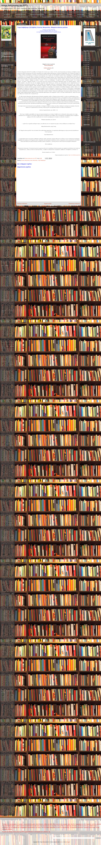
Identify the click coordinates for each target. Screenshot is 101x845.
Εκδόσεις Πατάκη (47, 68)
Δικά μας (93, 12)
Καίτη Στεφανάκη (6, 393)
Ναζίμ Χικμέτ (5, 499)
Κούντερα (6, 413)
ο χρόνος (12, 535)
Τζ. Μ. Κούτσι (3, 666)
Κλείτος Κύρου (6, 407)
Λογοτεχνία (5, 436)
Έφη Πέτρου (10, 327)
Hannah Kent (4, 769)
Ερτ (3, 309)
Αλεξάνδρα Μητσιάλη (6, 121)
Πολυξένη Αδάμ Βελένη (7, 587)
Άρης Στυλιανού (6, 161)
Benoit (8, 747)
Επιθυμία (12, 299)
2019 (86, 66)
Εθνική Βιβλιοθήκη (4, 271)
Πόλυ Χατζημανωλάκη (10, 586)
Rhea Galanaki (9, 798)
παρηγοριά (3, 569)
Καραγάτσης (10, 397)
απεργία (2, 157)
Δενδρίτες (12, 244)
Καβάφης (2, 391)
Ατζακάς (2, 170)
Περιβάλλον (4, 578)
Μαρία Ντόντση (9, 458)
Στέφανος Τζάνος (4, 640)
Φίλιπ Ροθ (10, 700)
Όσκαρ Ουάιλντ (5, 549)
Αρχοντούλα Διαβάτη (5, 168)
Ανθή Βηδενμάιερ (10, 140)
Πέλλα (5, 575)
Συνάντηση (34, 17)
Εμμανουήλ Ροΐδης (9, 296)
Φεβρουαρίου (89, 109)
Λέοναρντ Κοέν (9, 430)
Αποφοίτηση (24, 12)
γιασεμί (12, 212)
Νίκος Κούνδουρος (9, 509)
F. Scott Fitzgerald (4, 762)
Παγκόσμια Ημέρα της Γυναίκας (8, 553)
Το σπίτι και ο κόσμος (10, 682)
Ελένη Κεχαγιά (11, 285)
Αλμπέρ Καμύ (10, 127)
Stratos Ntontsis (4, 805)
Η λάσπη (9, 344)
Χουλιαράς (3, 719)
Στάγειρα (7, 632)
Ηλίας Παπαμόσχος (8, 358)
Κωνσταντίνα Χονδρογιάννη (7, 419)
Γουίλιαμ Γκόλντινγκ (4, 237)
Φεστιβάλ (3, 696)
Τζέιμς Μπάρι (11, 668)
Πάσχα (8, 571)
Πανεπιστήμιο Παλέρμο (5, 558)
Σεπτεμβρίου (89, 75)
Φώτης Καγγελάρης (9, 705)
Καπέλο (4, 397)
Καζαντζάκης (9, 391)
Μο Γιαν (11, 478)
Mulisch (4, 787)
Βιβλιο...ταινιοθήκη (5, 181)
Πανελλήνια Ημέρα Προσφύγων (6, 557)
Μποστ (2, 495)
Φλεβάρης (3, 702)
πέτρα (12, 579)
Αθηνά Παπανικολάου (7, 116)
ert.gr (86, 147)
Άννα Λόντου (3, 143)
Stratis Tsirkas (9, 804)
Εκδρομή (10, 279)
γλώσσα (2, 236)
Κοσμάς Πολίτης (4, 412)
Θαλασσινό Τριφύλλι (8, 365)
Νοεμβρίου (88, 71)
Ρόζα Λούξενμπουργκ (5, 610)
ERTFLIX (6, 761)
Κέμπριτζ (9, 401)
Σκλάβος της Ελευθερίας (6, 625)
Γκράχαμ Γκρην (6, 234)
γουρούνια (12, 237)
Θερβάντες (10, 376)
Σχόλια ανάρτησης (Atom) (51, 207)
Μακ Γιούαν (9, 444)
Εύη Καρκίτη (9, 320)
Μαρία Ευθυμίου (9, 455)
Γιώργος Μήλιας (11, 222)
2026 (86, 53)
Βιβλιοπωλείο (3, 186)
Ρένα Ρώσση (9, 606)
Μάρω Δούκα (11, 467)
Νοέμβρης (12, 514)
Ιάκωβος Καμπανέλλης (5, 379)
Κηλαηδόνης (3, 406)
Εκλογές (12, 284)
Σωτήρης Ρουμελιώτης (7, 647)
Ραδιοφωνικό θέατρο (5, 604)
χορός (10, 717)
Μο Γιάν (2, 479)
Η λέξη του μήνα (80, 14)
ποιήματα (7, 583)
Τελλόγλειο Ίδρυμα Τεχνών (6, 660)
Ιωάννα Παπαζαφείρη (7, 386)
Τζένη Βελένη (5, 669)
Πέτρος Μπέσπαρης (6, 580)
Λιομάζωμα (8, 434)
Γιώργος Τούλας (4, 228)
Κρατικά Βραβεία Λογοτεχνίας (6, 414)
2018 (86, 68)
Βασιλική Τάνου (11, 177)
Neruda (8, 787)
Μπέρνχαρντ (3, 492)
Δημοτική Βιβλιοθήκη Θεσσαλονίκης (7, 252)
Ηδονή (7, 356)
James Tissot (5, 775)
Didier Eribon (6, 755)
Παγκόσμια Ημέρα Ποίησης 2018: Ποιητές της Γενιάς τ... (90, 101)
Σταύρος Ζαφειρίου (4, 634)
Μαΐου (87, 81)
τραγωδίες (4, 687)
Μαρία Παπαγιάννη (5, 459)
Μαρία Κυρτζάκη (4, 456)
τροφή (8, 687)
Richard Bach (4, 799)
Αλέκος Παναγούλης (10, 119)
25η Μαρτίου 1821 (7, 104)
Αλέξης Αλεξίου (4, 125)
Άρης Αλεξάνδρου (11, 160)
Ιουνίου (88, 79)
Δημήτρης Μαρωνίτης (10, 247)
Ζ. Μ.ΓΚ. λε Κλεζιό (9, 328)
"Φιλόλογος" (3, 103)
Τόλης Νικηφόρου (10, 684)
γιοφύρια (3, 215)
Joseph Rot (3, 777)
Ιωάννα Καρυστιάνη (10, 385)
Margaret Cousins (4, 783)
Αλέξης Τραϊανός (11, 126)
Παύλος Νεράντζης (10, 573)
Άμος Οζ (10, 128)
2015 (86, 117)
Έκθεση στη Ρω (10, 283)
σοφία (3, 628)
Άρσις (11, 163)
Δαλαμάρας (3, 241)
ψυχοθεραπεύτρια (6, 740)
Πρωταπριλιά (3, 597)
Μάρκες (4, 466)
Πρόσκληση (3, 596)
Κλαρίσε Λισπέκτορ (10, 406)
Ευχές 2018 (8, 325)
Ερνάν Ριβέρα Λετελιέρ (10, 305)
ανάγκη (2, 129)
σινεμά (8, 621)
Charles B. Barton (6, 751)
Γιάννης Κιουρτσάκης (10, 206)
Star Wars (7, 803)
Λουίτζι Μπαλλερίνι (9, 437)
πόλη (11, 584)
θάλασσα (12, 364)
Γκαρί (2, 233)
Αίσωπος (12, 117)
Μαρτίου (88, 85)
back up (12, 745)
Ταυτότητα (79, 17)
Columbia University (6, 753)
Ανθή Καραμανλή (6, 141)
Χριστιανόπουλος (11, 724)
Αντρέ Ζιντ (3, 149)
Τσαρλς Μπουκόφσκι (10, 688)
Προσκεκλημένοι (7, 17)
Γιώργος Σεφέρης (10, 226)
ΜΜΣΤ (7, 478)
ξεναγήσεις (3, 524)
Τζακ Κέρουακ (5, 667)
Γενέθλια (12, 198)
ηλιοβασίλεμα (4, 361)
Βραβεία (10, 193)
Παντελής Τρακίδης (7, 561)
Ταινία (7, 653)
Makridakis (10, 782)
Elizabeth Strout (9, 758)
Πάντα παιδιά (92, 14)
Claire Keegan (11, 752)
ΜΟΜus (12, 479)
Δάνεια (12, 241)
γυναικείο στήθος (5, 240)
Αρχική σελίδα (47, 203)
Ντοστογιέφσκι (9, 522)
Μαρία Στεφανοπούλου (5, 462)
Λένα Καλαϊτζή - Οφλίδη (7, 429)
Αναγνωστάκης (3, 132)
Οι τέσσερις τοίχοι (5, 542)
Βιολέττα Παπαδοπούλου (7, 188)
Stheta (4, 804)
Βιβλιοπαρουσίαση (4, 184)
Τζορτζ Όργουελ (9, 670)
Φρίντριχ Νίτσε (9, 704)
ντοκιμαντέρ (3, 522)
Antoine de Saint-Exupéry (6, 744)
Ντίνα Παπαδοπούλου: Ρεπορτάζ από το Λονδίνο (91, 96)
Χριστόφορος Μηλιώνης (9, 731)
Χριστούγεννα (4, 730)
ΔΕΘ (11, 243)
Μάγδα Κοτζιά (3, 441)
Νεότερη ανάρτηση (22, 203)
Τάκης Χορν (12, 654)
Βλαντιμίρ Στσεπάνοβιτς (6, 191)
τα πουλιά (6, 649)
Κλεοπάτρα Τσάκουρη (8, 409)
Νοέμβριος (4, 515)
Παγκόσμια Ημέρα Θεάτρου (9, 550)
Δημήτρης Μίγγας (6, 248)
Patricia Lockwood (10, 795)
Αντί (2, 146)
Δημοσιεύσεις (46, 12)
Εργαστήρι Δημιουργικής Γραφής (37, 14)
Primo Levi (4, 796)
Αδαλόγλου (10, 113)
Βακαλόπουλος (5, 172)
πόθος (2, 583)
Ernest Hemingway (5, 759)
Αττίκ (7, 170)
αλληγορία (4, 127)
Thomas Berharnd (9, 806)
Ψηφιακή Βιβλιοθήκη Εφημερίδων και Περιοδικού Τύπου (7, 737)
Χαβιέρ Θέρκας (9, 709)
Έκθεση (2, 281)
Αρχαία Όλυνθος (4, 164)
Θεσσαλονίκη (3, 377)
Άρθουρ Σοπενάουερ (10, 162)
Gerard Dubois (4, 767)
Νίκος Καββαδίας (11, 507)
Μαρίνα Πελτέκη (6, 464)
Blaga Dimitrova (9, 748)
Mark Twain (12, 783)
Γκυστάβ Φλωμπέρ (8, 235)
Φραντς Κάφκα (5, 703)
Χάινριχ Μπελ (3, 710)
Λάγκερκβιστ (3, 428)
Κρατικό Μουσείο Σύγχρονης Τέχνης (7, 415)
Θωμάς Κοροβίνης (10, 377)
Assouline (7, 745)
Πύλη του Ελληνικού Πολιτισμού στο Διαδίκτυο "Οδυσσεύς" (7, 602)
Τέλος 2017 (10, 661)
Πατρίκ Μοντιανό (6, 572)
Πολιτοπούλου (3, 585)
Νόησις (9, 515)
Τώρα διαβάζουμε (90, 17)
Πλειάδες (10, 582)
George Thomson (9, 766)
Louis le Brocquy (5, 781)
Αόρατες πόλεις (9, 153)
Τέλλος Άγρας (3, 661)
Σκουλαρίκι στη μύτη (5, 626)
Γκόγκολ (12, 233)
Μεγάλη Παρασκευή (10, 470)
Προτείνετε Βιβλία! (5, 59)
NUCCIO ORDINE (7, 788)
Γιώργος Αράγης (9, 215)
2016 (86, 115)
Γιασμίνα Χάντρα (6, 213)
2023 (86, 58)
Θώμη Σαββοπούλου (7, 378)
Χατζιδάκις (8, 716)
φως (2, 705)
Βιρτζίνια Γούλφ (9, 190)
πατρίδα (12, 571)
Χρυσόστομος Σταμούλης (6, 733)
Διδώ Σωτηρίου (9, 259)
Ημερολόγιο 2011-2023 (9, 362)
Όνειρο (2, 546)
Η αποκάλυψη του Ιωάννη (7, 341)
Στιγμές (10, 640)
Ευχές (2, 325)
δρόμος (4, 269)
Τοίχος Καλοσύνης (6, 683)
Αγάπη (2, 110)
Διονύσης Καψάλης (6, 268)
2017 (86, 113)
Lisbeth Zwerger (9, 780)
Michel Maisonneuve (6, 784)
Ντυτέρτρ (2, 523)
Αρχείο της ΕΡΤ (6, 167)
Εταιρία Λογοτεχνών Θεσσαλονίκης (7, 316)
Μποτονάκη (9, 495)
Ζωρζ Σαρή (6, 339)
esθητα (11, 761)
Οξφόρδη (4, 547)
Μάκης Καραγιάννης (5, 448)
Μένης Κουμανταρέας (5, 472)
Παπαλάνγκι (3, 565)
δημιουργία (3, 250)
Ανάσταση (3, 135)
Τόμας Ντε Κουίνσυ (10, 685)
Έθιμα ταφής (9, 270)
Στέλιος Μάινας (9, 636)
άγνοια (10, 111)
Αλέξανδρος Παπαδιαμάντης (6, 124)
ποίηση (12, 583)
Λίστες (6, 435)
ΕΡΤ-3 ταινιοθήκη (9, 310)
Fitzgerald (10, 762)
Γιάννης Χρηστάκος (5, 212)
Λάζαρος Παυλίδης (10, 428)
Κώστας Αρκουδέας (5, 422)
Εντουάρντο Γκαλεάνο (6, 298)
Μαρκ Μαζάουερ (11, 465)
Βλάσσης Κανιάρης (5, 192)
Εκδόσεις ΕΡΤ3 (4, 279)
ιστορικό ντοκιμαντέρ (8, 383)
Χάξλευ (8, 711)
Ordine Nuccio (7, 790)
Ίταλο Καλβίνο (4, 384)
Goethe (9, 768)
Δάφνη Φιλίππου (4, 243)
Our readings (8, 791)
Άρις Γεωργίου (5, 163)
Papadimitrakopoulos (5, 794)
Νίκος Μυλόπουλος (10, 513)
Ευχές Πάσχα (7, 326)
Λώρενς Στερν (10, 440)
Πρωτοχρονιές (5, 599)
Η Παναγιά (7, 351)
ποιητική (4, 584)
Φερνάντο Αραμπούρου (9, 694)
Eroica (2, 761)
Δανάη (8, 241)
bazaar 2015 (10, 746)
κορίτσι (10, 411)
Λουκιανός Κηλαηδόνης (5, 438)
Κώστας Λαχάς (9, 423)
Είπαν (4, 276)
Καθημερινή (12, 392)
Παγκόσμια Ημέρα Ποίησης (8, 551)
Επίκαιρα (5, 301)
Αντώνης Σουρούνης (6, 150)
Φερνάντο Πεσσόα (7, 695)
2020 (86, 64)
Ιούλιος (6, 380)
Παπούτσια (9, 565)
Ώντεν (11, 740)
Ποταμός (9, 589)
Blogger (68, 842)
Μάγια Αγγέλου (11, 441)
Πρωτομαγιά (3, 598)
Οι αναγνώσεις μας (7, 537)
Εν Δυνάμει (3, 297)
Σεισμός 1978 (3, 619)
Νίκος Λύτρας (3, 510)
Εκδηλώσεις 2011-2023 (20, 14)
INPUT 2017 (3, 773)
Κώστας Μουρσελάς (48, 65)
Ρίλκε (11, 607)
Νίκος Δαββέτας (10, 506)
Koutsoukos (10, 777)
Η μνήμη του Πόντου (8, 350)
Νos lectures (9, 523)
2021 (86, 62)
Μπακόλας (10, 488)
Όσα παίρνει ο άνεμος (10, 548)
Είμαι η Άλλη (11, 275)
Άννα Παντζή (11, 143)
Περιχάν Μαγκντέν (6, 579)
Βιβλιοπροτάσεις (4, 185)
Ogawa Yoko (7, 789)
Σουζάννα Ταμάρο (10, 627)
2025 (86, 55)
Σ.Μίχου (10, 614)
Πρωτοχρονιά (11, 598)
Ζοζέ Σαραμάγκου (6, 334)
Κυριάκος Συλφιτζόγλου (7, 416)
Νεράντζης (10, 500)
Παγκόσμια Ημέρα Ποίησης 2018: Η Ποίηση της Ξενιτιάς (91, 92)
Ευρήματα (70, 14)
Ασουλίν (10, 169)
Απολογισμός (14, 12)
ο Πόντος (8, 534)
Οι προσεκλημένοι (10, 541)
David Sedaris (7, 754)
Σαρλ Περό (10, 618)
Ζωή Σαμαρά (11, 338)
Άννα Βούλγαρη (9, 142)
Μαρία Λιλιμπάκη (6, 457)
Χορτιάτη (2, 718)
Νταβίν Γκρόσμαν (10, 517)
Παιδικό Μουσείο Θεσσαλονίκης (89, 150)
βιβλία (5, 19)
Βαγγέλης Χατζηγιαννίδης (9, 171)
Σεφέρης (6, 620)
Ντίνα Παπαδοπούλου (7, 521)
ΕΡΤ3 (6, 312)
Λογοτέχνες (11, 435)
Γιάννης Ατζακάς (4, 205)
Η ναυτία (2, 351)
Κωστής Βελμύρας (10, 426)
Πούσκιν (2, 590)
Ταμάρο (5, 655)
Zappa (6, 813)
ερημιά (8, 304)
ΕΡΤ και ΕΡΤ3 (7, 14)
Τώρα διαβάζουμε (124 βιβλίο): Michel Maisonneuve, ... (91, 88)
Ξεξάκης (2, 525)
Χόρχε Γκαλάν (9, 718)
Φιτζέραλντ (10, 701)
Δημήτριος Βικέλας (9, 249)
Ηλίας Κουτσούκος (10, 357)
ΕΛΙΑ (8, 290)
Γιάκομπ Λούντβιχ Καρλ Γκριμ (6, 204)
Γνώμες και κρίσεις (9, 236)
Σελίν (2, 620)
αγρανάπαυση (3, 113)
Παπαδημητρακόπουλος (5, 563)
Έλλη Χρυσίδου (11, 291)
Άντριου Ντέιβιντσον (10, 149)
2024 (86, 56)
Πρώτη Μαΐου (9, 597)
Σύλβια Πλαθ (9, 642)
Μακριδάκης (3, 449)
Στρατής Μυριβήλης (5, 641)
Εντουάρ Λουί (9, 297)
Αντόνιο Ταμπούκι (9, 148)
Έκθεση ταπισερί (6, 284)
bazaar (4, 746)
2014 (86, 119)
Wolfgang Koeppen (8, 811)
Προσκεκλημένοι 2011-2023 (22, 17)
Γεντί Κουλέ (5, 199)
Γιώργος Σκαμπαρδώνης (7, 227)
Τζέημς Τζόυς (4, 668)
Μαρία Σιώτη (9, 460)
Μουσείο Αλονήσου (4, 484)
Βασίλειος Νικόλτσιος (5, 175)
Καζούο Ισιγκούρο (4, 392)
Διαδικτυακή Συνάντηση (59, 12)
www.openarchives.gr (5, 812)
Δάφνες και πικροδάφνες (7, 242)
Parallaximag (3, 795)
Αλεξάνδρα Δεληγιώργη (7, 120)
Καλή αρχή (5, 394)
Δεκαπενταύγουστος (4, 244)
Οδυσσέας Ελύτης (7, 536)
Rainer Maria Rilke (5, 797)
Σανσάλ (6, 618)
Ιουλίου (88, 77)
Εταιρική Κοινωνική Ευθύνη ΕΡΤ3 (56, 14)
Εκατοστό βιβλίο (9, 277)
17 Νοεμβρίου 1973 (10, 103)
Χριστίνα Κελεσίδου (6, 726)
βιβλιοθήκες (3, 182)
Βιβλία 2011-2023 (35, 12)
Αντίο (5, 12)
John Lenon (9, 776)
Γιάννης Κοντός (6, 207)
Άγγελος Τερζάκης (10, 110)
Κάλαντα (12, 393)
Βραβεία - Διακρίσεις (5, 194)
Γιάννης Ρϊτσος (9, 208)
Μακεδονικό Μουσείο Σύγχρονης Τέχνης (7, 446)
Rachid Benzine (11, 796)
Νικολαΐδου (10, 503)
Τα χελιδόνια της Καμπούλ (7, 652)
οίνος (4, 543)
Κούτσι (11, 413)
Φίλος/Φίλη (3, 701)
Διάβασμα (10, 256)
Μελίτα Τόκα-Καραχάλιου (7, 471)
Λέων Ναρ (8, 433)
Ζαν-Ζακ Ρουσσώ (9, 331)
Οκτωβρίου (88, 73)
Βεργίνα (10, 178)
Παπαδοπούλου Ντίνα (6, 564)
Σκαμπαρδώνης (9, 622)
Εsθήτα (2, 328)
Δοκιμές (12, 268)
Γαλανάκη (12, 197)
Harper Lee (8, 770)
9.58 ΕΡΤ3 (10, 109)
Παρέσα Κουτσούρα (6, 568)
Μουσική (9, 487)
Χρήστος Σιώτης (4, 722)
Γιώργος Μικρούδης (6, 223)
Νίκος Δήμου (3, 507)
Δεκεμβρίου (88, 70)
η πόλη (12, 351)
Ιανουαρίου (88, 111)
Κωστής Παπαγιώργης (7, 427)
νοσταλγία (3, 517)
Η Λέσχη (7, 348)
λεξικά (2, 430)
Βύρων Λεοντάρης (6, 197)
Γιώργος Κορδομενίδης (9, 220)
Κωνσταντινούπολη (6, 420)
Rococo (10, 799)
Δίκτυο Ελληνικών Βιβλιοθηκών (8, 267)
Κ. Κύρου (3, 390)
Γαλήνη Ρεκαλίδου (6, 198)
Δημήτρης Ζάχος (6, 245)
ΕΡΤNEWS (3, 314)
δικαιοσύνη (11, 265)
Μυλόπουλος (3, 498)
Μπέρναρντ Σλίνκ (7, 491)
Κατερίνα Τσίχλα (10, 399)
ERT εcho (87, 144)
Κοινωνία (5, 410)
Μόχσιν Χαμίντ (4, 488)
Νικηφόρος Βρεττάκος (6, 501)
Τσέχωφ (4, 689)
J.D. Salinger (11, 774)
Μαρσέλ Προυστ (4, 467)
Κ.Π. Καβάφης (9, 390)
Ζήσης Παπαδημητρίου (10, 333)
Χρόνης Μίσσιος (7, 732)
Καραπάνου (3, 398)
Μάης (5, 442)
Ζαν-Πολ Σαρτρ (4, 332)
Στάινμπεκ (10, 633)
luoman (61, 842)
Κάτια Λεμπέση (6, 400)
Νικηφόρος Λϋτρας (4, 502)
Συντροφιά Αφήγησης (46, 17)
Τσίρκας (10, 689)
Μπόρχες (10, 494)
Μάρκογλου (10, 466)
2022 (86, 60)
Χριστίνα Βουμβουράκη (7, 725)
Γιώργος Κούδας (6, 221)
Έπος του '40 (11, 302)
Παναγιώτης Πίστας (8, 556)
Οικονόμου (12, 542)
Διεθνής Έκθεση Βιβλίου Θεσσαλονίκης (77, 12)
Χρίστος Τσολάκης (9, 729)
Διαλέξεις (2, 258)
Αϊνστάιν (7, 117)
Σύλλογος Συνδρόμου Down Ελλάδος (64, 17)
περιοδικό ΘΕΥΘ (11, 578)
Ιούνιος (11, 380)
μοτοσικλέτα (11, 481)
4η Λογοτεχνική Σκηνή (8, 106)
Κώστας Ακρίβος (9, 421)
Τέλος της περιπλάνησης (5, 662)
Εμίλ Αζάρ (5, 295)
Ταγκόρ (2, 653)
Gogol (13, 768)
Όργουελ (8, 547)
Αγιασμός (4, 111)
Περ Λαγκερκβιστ (11, 577)
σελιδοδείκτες (10, 619)
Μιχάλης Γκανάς (4, 477)
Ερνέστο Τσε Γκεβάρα (10, 308)
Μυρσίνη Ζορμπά (10, 498)
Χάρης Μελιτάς (9, 712)
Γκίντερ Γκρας (7, 233)
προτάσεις (10, 596)
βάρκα (12, 172)
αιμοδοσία (3, 117)
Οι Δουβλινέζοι (3, 539)
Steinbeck (12, 803)
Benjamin (2, 747)
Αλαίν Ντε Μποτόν (6, 118)
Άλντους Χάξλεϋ (4, 128)
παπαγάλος (3, 562)
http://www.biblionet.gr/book (74, 155)
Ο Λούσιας (10, 532)
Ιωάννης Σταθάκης (4, 387)
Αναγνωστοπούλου (4, 133)
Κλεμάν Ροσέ (11, 408)
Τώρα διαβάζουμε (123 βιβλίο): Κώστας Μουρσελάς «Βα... (91, 106)
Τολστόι (4, 685)
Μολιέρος (7, 479)
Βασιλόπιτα (5, 178)
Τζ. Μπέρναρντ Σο (10, 666)
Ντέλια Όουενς (6, 520)
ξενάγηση (9, 524)
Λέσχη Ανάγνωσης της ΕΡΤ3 (14, 5)
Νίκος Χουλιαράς (6, 514)
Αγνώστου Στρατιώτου (6, 112)
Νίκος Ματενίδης (33, 160)
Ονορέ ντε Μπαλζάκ (10, 546)
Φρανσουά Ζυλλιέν (10, 702)
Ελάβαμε (4, 285)
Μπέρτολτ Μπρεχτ (10, 492)
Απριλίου (88, 83)
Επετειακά (4, 299)
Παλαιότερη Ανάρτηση (74, 203)
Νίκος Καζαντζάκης (6, 508)
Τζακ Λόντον (11, 667)
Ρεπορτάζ (3, 607)
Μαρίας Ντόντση (11, 463)
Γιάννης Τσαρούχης (10, 211)
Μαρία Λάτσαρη (11, 456)
